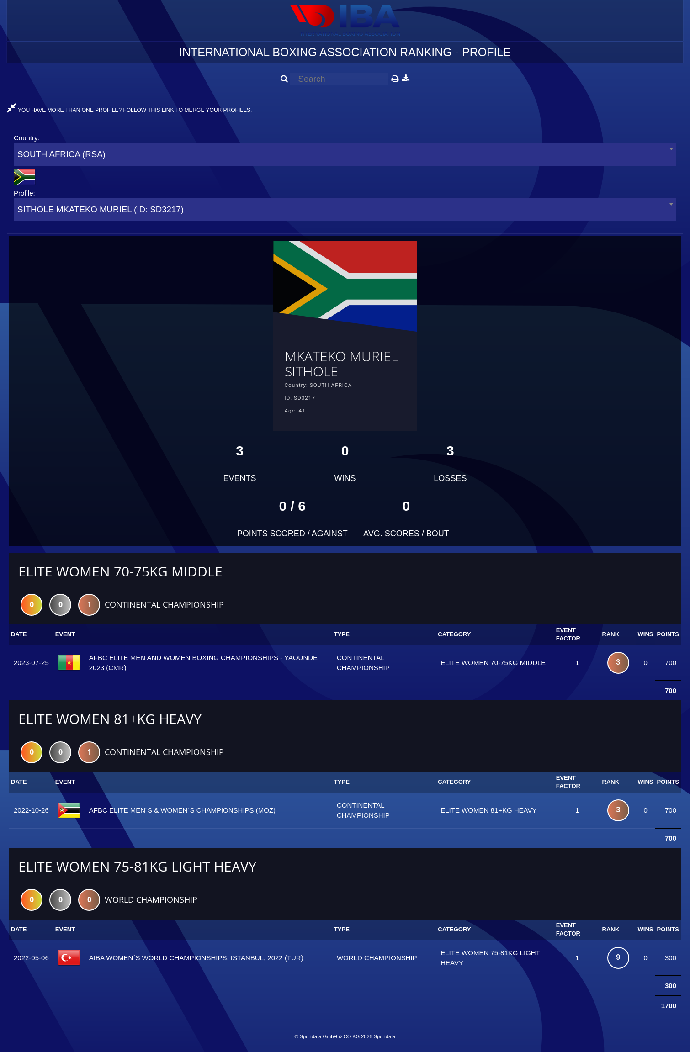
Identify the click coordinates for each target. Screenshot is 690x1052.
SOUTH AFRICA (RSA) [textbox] (61, 154)
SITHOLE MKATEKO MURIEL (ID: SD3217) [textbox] (100, 209)
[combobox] (345, 154)
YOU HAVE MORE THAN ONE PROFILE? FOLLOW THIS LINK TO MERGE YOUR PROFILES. (129, 110)
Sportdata (385, 1036)
